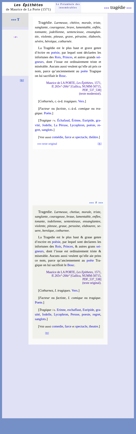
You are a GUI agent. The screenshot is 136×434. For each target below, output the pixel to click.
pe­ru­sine (74, 226)
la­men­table (83, 27)
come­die (57, 326)
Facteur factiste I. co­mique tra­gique (69, 298)
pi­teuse (58, 36)
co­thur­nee (62, 230)
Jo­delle (46, 125)
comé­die (57, 137)
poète (84, 71)
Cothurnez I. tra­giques (54, 290)
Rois (58, 57)
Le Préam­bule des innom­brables (68, 6)
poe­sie (86, 314)
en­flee (96, 216)
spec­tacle (81, 137)
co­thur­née (64, 41)
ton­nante (41, 32)
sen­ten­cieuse (75, 32)
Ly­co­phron (77, 125)
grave (69, 36)
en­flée (96, 27)
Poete (38, 302)
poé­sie (55, 52)
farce (68, 137)
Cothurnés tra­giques (58, 101)
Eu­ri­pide (88, 120)
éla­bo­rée (94, 36)
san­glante (41, 27)
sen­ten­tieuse (72, 221)
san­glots (47, 130)
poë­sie (56, 242)
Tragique (45, 120)
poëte (90, 260)
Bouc (62, 76)
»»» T (15, 19)
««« (106, 8)
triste (97, 22)
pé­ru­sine (80, 36)
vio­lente (46, 36)
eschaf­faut (74, 310)
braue (70, 216)
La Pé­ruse (61, 125)
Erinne (61, 310)
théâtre (93, 137)
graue (62, 226)
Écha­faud (63, 120)
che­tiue (74, 212)
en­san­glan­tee (91, 221)
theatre (93, 326)
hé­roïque (50, 41)
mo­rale (86, 22)
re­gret (96, 314)
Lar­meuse (60, 22)
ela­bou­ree (88, 226)
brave (70, 27)
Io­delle (46, 314)
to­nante (40, 221)
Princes (67, 57)
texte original (47, 143)
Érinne (76, 120)
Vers (81, 101)
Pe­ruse (75, 314)
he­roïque (48, 230)
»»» (129, 8)
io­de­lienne (54, 221)
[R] (22, 80)
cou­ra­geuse (57, 27)
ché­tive (74, 22)
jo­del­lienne (56, 32)
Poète (47, 113)
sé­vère (39, 41)
